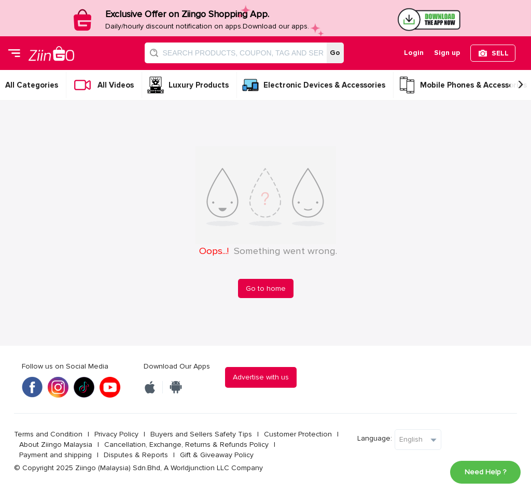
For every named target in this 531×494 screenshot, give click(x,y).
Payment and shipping (55, 454)
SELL (500, 53)
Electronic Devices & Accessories (324, 85)
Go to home (266, 288)
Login (414, 52)
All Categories (31, 85)
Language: (374, 438)
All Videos (115, 85)
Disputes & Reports (136, 454)
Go (335, 52)
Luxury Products (199, 85)
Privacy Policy (116, 434)
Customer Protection (298, 434)
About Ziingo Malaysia (55, 444)
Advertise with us (261, 377)
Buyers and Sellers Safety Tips (201, 434)
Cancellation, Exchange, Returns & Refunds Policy (186, 444)
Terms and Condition (48, 434)
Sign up (447, 52)
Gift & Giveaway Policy (217, 454)
